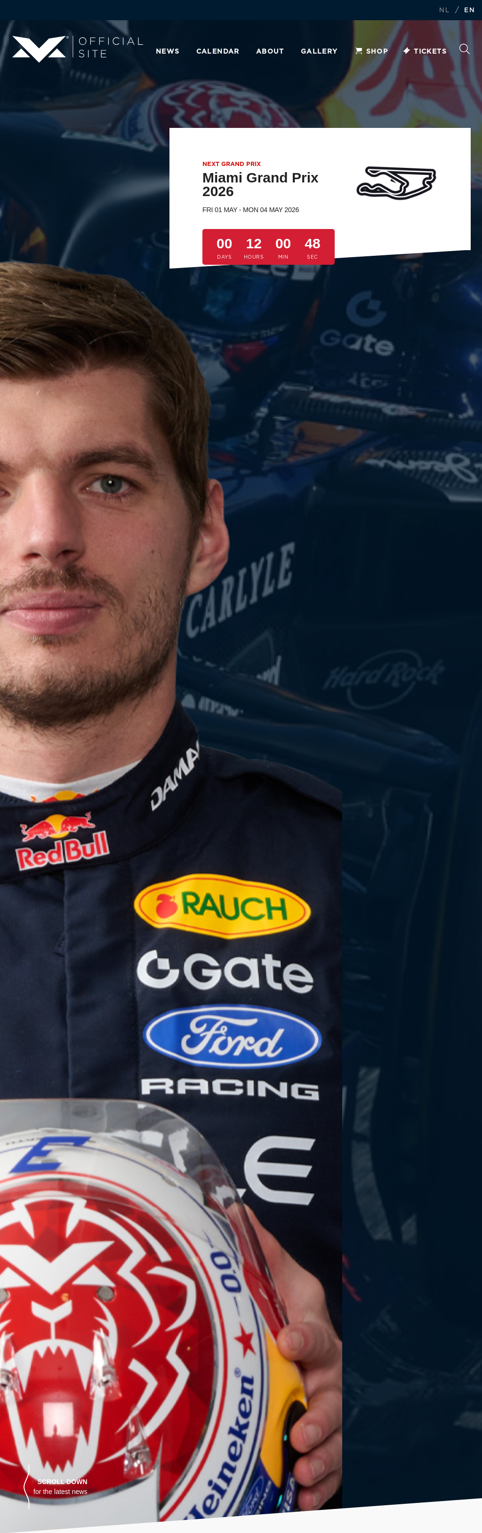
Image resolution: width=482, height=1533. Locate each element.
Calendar (218, 51)
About (270, 51)
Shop (371, 51)
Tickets (424, 51)
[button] (56, 1486)
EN (469, 11)
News (168, 51)
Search (464, 49)
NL (444, 11)
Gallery (319, 51)
